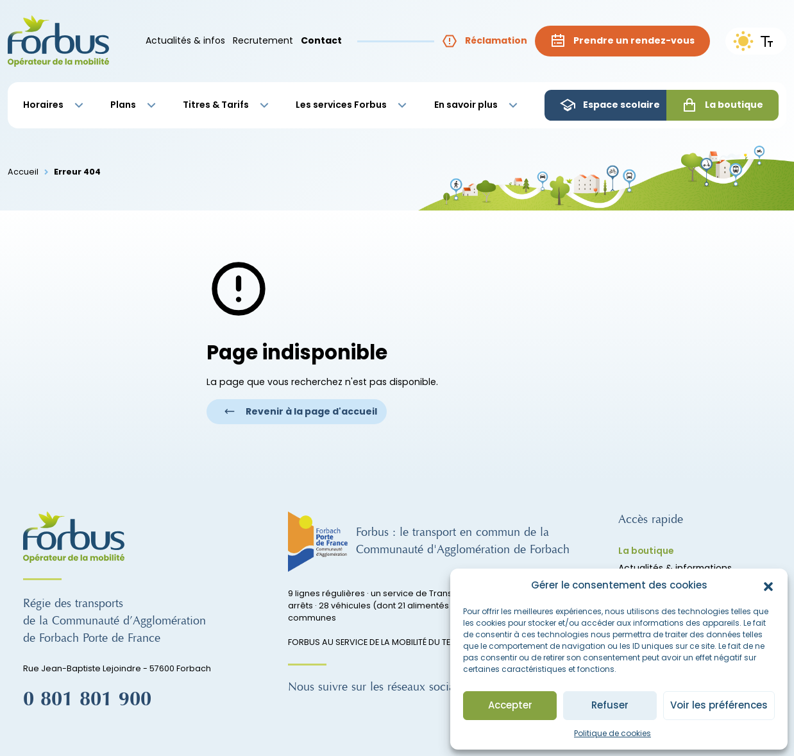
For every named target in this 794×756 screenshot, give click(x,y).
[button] (768, 586)
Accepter (510, 705)
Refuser (610, 705)
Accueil (23, 171)
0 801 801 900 (87, 700)
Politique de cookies (612, 733)
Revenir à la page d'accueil (300, 411)
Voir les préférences (719, 705)
